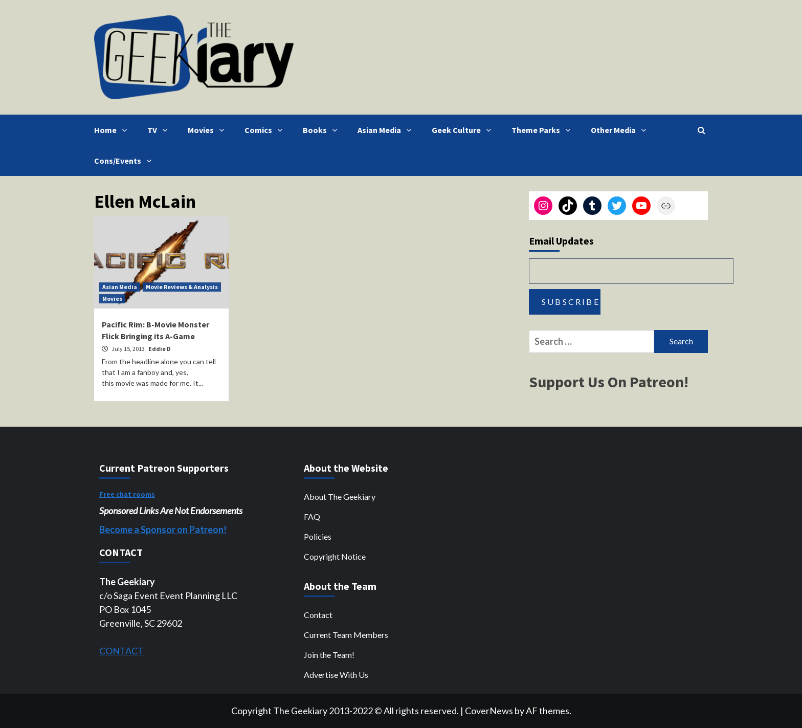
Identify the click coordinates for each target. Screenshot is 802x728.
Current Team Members (346, 634)
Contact (318, 615)
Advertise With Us (336, 674)
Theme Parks (543, 130)
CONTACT (121, 650)
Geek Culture (464, 130)
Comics (265, 130)
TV (159, 130)
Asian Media (387, 130)
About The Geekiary (339, 496)
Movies (208, 130)
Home (113, 130)
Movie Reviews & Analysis (182, 287)
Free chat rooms (127, 494)
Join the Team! (329, 654)
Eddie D (159, 348)
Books (322, 130)
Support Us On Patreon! (608, 381)
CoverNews (489, 710)
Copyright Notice (335, 556)
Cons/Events (125, 161)
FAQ (312, 516)
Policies (317, 536)
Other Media (621, 130)
